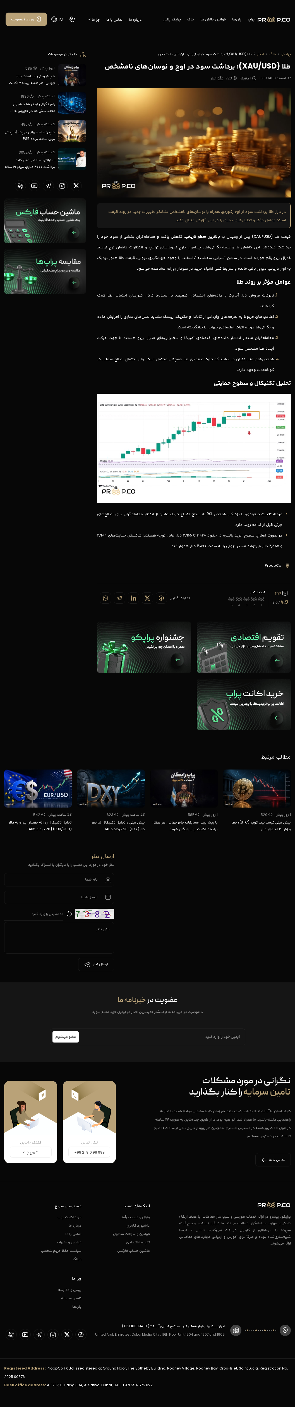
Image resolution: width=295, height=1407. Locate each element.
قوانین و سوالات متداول (131, 1233)
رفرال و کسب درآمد (135, 1217)
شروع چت (30, 1152)
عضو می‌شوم (65, 1037)
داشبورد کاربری (138, 1225)
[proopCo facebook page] (81, 1334)
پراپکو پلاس (172, 19)
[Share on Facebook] (161, 598)
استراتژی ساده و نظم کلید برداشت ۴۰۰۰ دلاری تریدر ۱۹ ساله (30, 163)
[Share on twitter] (147, 598)
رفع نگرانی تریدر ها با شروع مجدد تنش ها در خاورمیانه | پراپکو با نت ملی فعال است (34, 107)
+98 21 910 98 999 (89, 1152)
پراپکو (286, 54)
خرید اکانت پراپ (69, 1217)
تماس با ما (114, 19)
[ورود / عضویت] (26, 19)
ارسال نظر (96, 964)
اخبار (260, 54)
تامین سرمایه (71, 1298)
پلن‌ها (236, 19)
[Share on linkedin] (133, 598)
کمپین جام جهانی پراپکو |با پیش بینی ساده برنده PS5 (30, 135)
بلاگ (190, 19)
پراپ (251, 19)
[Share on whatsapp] (105, 598)
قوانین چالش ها (213, 19)
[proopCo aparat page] (20, 185)
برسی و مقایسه (69, 1289)
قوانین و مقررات (69, 1242)
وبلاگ (77, 1259)
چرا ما (93, 19)
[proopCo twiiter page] (76, 185)
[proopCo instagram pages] (62, 185)
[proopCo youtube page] (34, 185)
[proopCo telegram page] (48, 185)
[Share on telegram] (119, 598)
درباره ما (135, 19)
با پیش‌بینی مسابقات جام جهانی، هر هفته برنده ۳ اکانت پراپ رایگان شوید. (32, 79)
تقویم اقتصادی (138, 1242)
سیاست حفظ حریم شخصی (61, 1250)
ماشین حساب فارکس (133, 1250)
